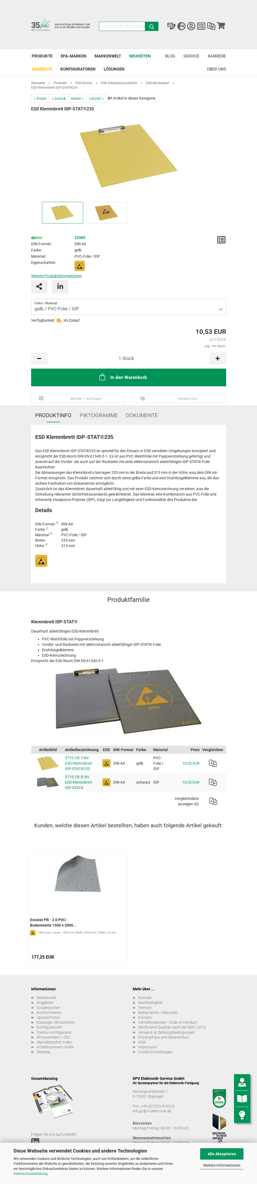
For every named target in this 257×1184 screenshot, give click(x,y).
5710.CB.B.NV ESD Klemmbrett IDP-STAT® (78, 782)
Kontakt (145, 997)
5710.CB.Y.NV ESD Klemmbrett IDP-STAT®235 (78, 763)
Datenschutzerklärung (30, 1174)
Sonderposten (48, 1008)
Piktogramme (99, 415)
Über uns (216, 69)
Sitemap (43, 1052)
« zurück (59, 98)
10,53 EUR (191, 763)
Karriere (217, 56)
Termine (144, 1008)
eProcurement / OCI (53, 1037)
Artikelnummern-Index (55, 1047)
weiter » (77, 98)
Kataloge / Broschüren (55, 1022)
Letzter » (96, 98)
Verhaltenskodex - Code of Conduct (167, 1022)
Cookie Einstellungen (155, 1052)
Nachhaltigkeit (150, 1002)
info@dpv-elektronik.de (152, 1111)
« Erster (40, 98)
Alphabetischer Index (54, 1042)
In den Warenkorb (122, 376)
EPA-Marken (73, 56)
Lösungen (114, 69)
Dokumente (142, 415)
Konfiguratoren (78, 69)
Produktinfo (53, 415)
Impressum (147, 1047)
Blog (170, 56)
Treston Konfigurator (54, 1032)
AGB (142, 1042)
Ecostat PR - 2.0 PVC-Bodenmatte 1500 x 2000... (53, 922)
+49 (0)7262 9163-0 (157, 1106)
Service (191, 56)
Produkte (42, 56)
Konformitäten (49, 1012)
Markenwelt (108, 56)
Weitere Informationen (221, 1165)
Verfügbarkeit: (43, 320)
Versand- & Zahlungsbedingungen (166, 1032)
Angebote (42, 69)
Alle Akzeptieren (222, 1154)
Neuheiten (140, 56)
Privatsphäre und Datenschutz (163, 1037)
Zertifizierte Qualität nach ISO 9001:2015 (172, 1027)
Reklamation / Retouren (158, 1012)
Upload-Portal (48, 1017)
